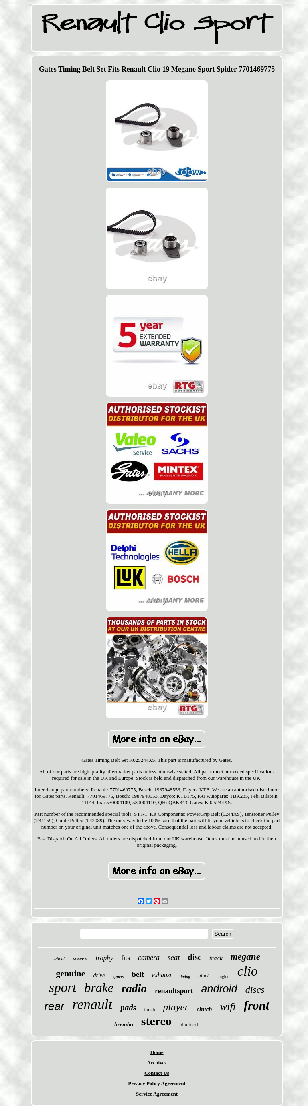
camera (149, 958)
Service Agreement (157, 1094)
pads (128, 1007)
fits (125, 958)
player (175, 1007)
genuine (70, 973)
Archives (157, 1063)
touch (149, 1009)
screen (80, 959)
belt (138, 974)
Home (156, 1052)
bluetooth (189, 1025)
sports (118, 976)
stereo (156, 1021)
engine (223, 976)
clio (247, 971)
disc (194, 957)
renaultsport (174, 991)
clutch (204, 1009)
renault (92, 1004)
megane (245, 957)
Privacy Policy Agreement (156, 1083)
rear (55, 1006)
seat (174, 957)
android (219, 989)
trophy (104, 958)
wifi (228, 1006)
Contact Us (156, 1073)
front (257, 1005)
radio (134, 988)
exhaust (162, 975)
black (203, 975)
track (216, 958)
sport (62, 987)
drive (99, 975)
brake (98, 987)
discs (255, 989)
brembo (123, 1024)
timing (185, 976)
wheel (59, 959)
